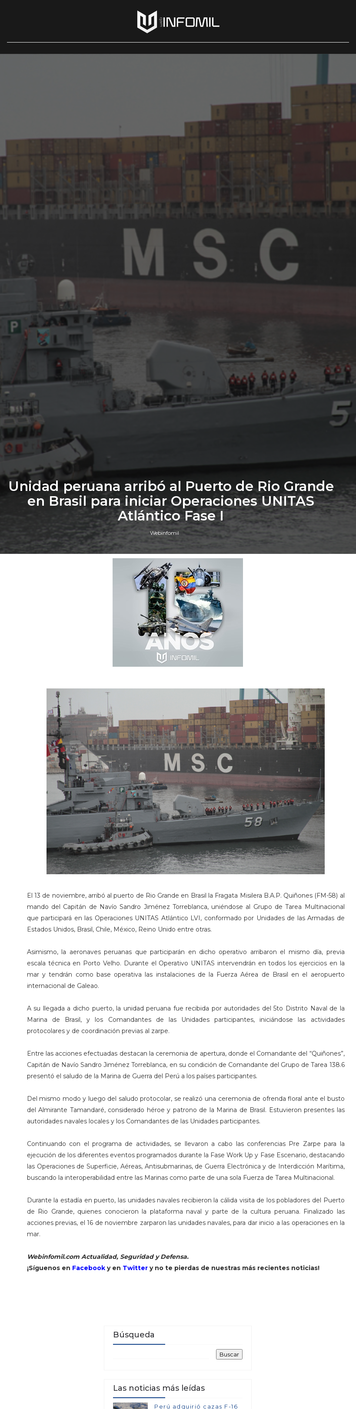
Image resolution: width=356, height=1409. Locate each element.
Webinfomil (164, 872)
